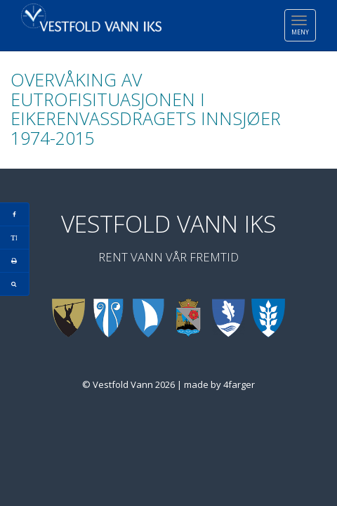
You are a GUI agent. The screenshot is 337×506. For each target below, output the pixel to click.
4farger (239, 384)
